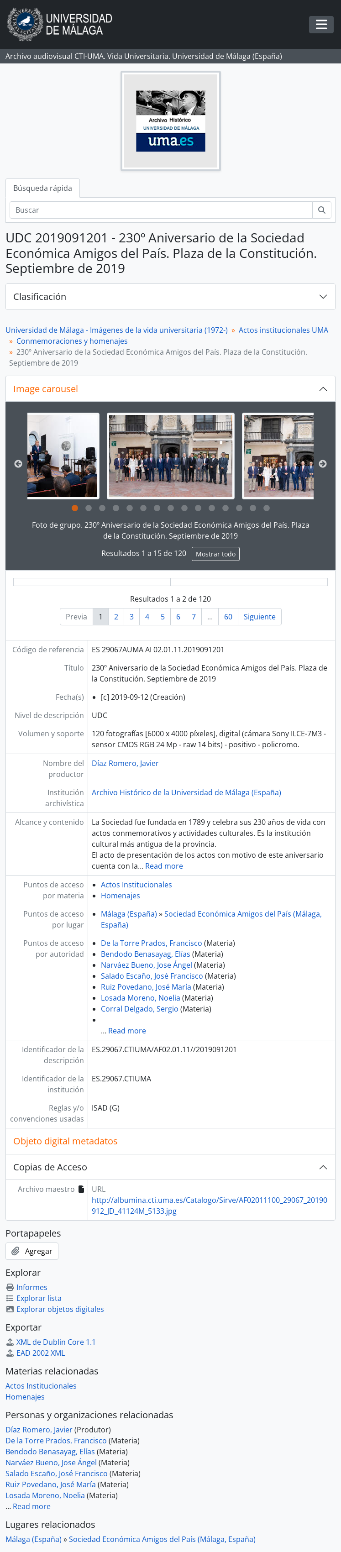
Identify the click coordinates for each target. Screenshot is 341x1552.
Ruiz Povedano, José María (146, 987)
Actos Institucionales (136, 885)
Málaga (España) (129, 914)
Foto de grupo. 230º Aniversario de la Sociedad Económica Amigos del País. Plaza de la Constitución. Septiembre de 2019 (171, 530)
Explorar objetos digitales (54, 1309)
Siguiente (260, 617)
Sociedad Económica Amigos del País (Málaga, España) (162, 1539)
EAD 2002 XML (35, 1353)
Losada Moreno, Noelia (140, 998)
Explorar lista (33, 1298)
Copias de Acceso (50, 1167)
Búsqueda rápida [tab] (42, 188)
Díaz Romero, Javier (125, 763)
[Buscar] (161, 210)
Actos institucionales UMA (283, 330)
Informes (26, 1287)
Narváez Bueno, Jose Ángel (146, 965)
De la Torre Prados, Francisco (151, 943)
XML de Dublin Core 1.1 (50, 1342)
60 (228, 617)
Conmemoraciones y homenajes (72, 341)
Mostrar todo (216, 554)
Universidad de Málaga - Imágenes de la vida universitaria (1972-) (116, 330)
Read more (164, 866)
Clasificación (39, 296)
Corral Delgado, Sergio (139, 1009)
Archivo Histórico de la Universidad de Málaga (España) (186, 792)
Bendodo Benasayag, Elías (145, 954)
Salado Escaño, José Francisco (152, 976)
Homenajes (120, 896)
